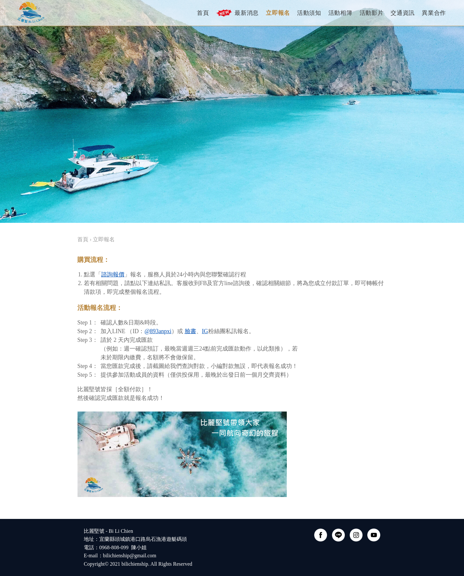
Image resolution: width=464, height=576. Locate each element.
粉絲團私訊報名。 (231, 331)
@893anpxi (157, 331)
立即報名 (278, 13)
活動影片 (372, 13)
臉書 (190, 331)
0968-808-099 (114, 547)
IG (205, 331)
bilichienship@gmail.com (129, 555)
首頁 (203, 13)
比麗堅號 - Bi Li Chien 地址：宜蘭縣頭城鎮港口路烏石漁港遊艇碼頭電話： (135, 539)
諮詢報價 (112, 274)
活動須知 (309, 13)
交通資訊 (403, 13)
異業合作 (434, 13)
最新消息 (237, 13)
